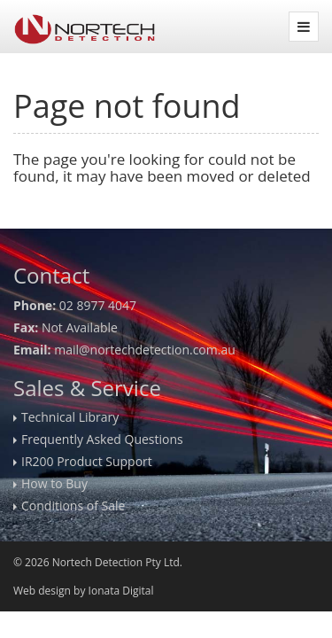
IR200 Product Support (86, 461)
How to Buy (54, 483)
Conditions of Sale (73, 505)
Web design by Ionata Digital (83, 590)
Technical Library (70, 416)
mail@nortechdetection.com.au (144, 349)
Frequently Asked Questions (102, 439)
